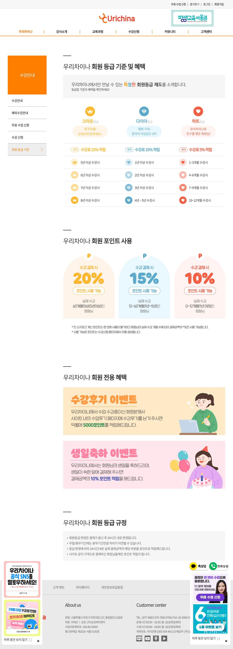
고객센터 (206, 31)
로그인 (206, 4)
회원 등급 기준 (20, 149)
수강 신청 (17, 137)
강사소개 (68, 31)
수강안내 (17, 100)
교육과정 (104, 31)
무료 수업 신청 (178, 4)
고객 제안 (58, 587)
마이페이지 (83, 587)
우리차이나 (31, 31)
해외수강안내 (20, 112)
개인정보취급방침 (112, 587)
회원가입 (219, 4)
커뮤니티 (176, 31)
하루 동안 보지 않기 (18, 639)
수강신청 (140, 31)
